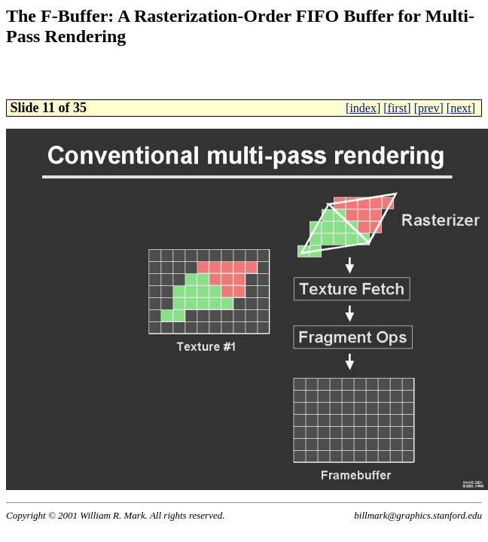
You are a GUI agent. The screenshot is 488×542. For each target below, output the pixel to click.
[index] (363, 108)
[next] (461, 108)
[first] (396, 108)
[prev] (429, 108)
